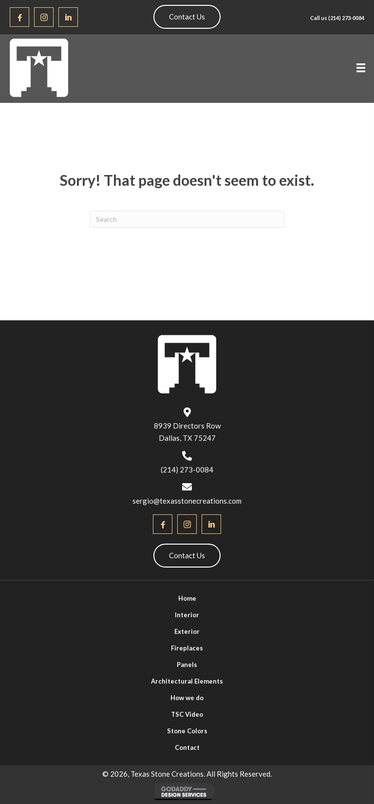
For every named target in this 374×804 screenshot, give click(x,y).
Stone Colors (187, 731)
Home (187, 598)
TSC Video (187, 714)
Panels (187, 664)
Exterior (187, 631)
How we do (187, 698)
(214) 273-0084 (346, 18)
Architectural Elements (187, 681)
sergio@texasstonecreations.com (187, 500)
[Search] (187, 219)
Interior (187, 615)
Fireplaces (187, 648)
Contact (187, 747)
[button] (19, 17)
